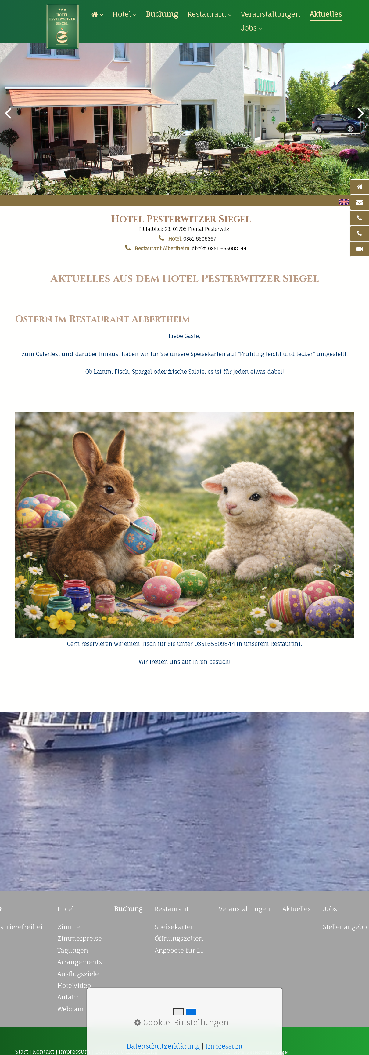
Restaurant (209, 14)
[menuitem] (99, 14)
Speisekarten (175, 927)
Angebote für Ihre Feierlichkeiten (180, 950)
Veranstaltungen (270, 14)
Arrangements (79, 962)
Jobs (251, 28)
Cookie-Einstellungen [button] (181, 1022)
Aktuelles (326, 14)
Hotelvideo (74, 985)
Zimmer (70, 927)
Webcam (70, 1009)
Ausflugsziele (78, 974)
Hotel (125, 14)
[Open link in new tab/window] (162, 14)
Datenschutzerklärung (163, 1046)
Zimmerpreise (79, 938)
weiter (359, 117)
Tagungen (72, 950)
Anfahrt (69, 997)
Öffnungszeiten (179, 938)
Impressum (224, 1046)
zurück (9, 117)
